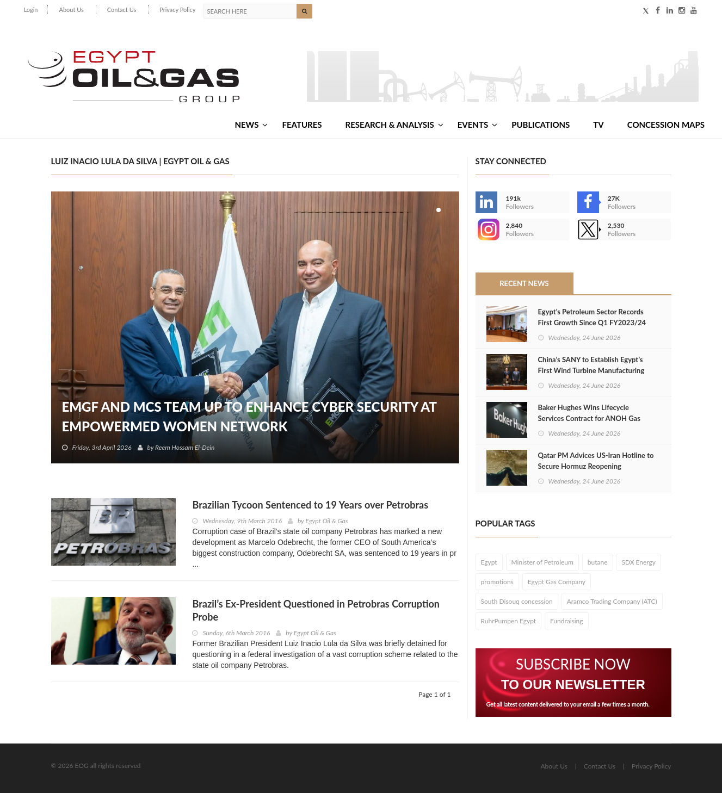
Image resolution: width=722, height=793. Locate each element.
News (251, 124)
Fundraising (566, 621)
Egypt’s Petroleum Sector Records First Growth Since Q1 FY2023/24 (592, 317)
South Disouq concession (517, 601)
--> (486, 229)
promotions (497, 582)
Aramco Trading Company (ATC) (612, 601)
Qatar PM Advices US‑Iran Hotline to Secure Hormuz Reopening (596, 460)
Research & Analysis (394, 124)
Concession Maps (666, 124)
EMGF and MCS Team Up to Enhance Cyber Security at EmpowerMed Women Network (249, 416)
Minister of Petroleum (542, 562)
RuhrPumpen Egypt (508, 621)
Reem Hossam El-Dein (185, 447)
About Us (71, 9)
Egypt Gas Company (556, 582)
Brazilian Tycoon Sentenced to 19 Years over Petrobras (310, 505)
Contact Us (122, 9)
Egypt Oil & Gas (326, 521)
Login (31, 9)
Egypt (489, 562)
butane (598, 562)
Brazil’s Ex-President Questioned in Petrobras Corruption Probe (315, 610)
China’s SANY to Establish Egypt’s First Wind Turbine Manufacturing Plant (591, 370)
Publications (540, 124)
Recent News (523, 283)
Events (477, 124)
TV (598, 124)
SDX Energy (638, 562)
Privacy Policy (177, 9)
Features (302, 124)
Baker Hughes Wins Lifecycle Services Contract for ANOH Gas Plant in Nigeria (589, 418)
